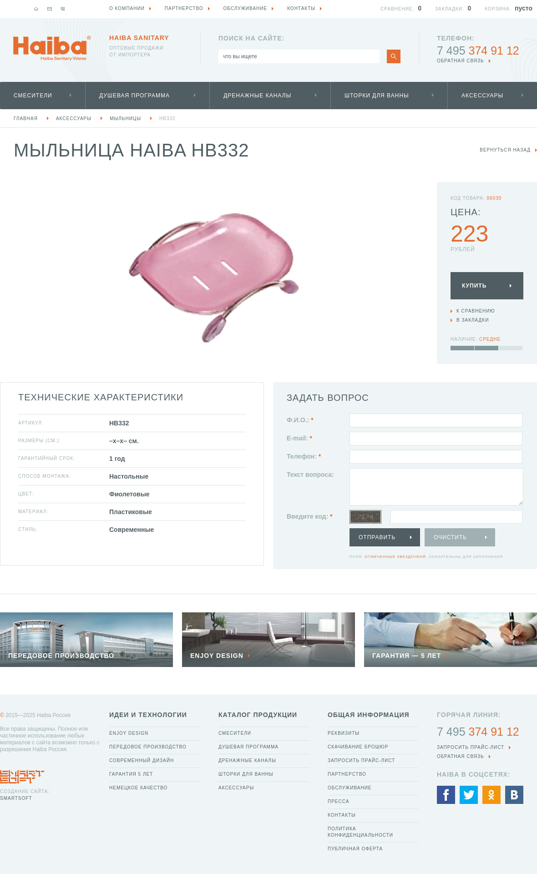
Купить (474, 286)
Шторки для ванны (376, 95)
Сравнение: (397, 8)
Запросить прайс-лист (361, 760)
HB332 (167, 118)
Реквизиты (344, 733)
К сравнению (475, 310)
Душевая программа (134, 95)
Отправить (377, 537)
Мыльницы (125, 118)
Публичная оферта (355, 848)
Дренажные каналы (257, 95)
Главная (26, 118)
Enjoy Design (128, 733)
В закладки (472, 320)
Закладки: (449, 8)
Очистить (450, 537)
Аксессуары (482, 95)
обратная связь (460, 60)
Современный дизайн (141, 760)
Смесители (33, 95)
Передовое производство (148, 746)
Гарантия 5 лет (131, 774)
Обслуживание (350, 787)
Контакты (342, 815)
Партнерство (347, 774)
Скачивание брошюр (358, 746)
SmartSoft (16, 798)
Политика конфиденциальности (360, 832)
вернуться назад (505, 149)
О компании (127, 8)
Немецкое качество (138, 787)
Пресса (338, 801)
